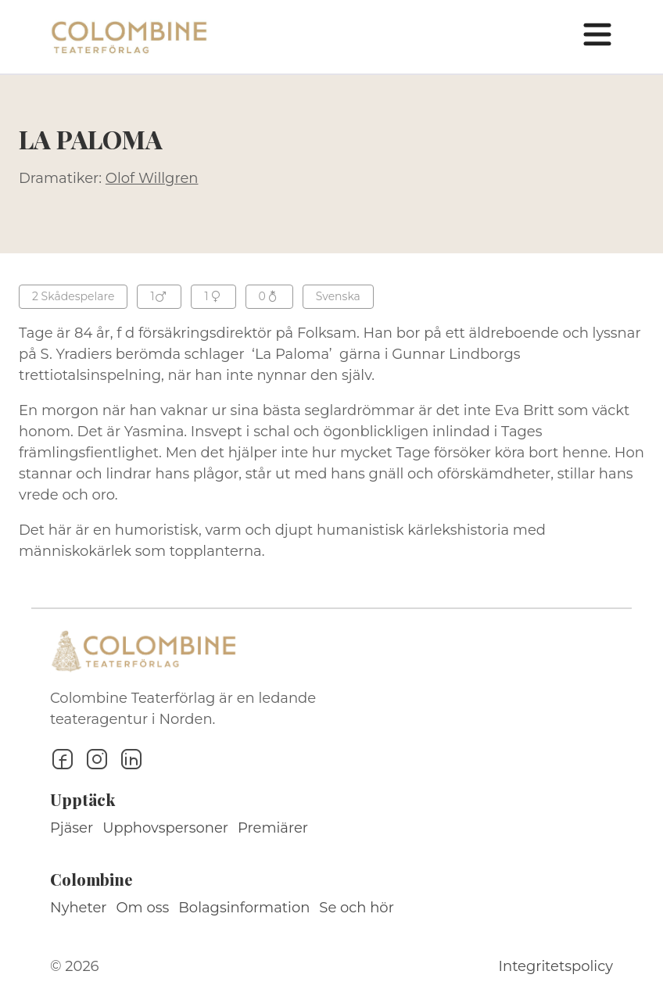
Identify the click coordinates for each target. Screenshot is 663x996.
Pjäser (71, 828)
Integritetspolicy (556, 966)
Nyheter (78, 907)
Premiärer (273, 828)
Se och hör (356, 907)
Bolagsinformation (244, 907)
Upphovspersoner (165, 828)
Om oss (143, 907)
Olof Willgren (152, 178)
